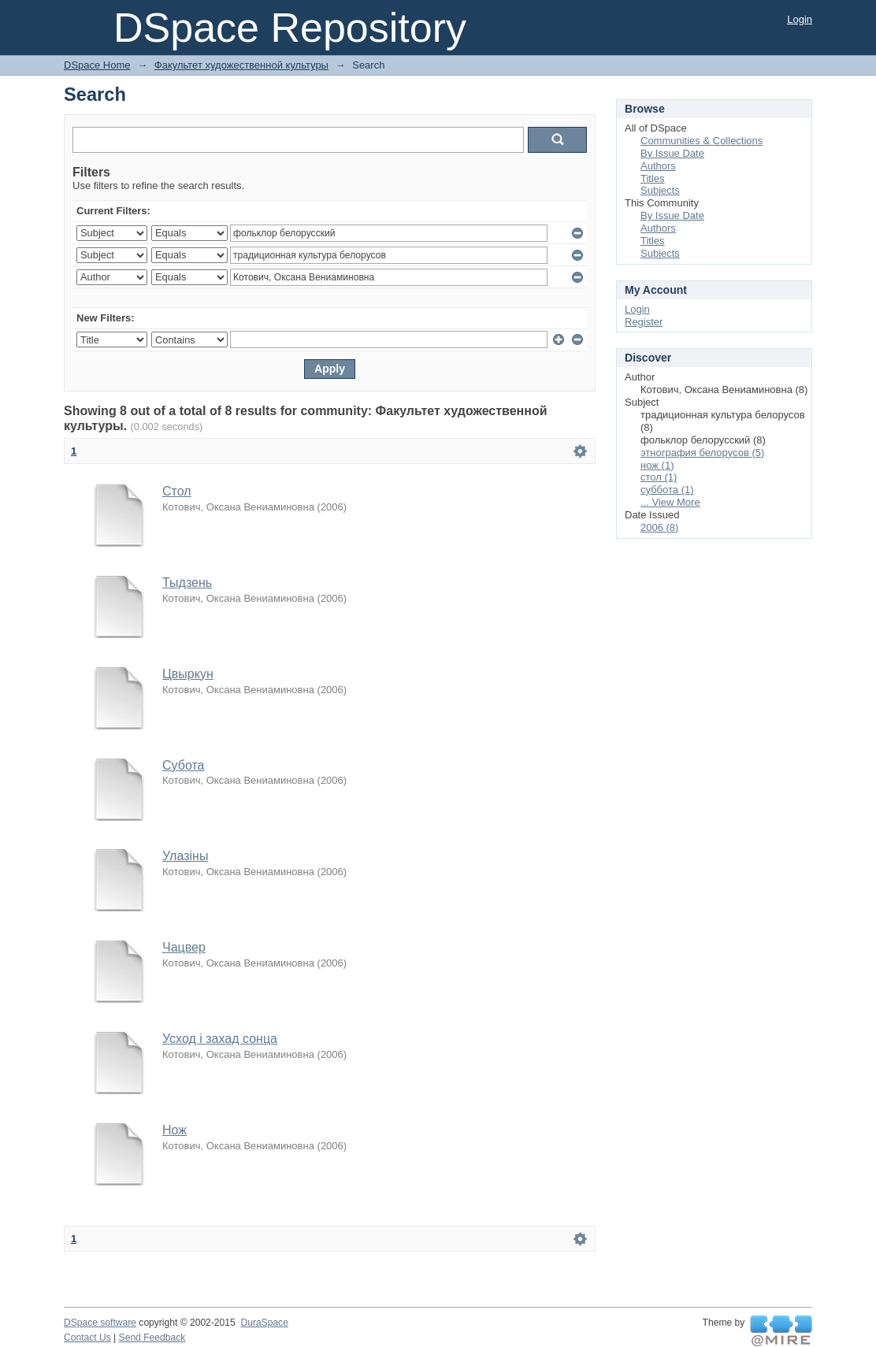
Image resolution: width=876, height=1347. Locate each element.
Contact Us (87, 1337)
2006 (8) (659, 527)
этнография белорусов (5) (702, 452)
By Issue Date (672, 153)
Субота (183, 765)
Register (644, 322)
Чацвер (184, 947)
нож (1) (657, 465)
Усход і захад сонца (219, 1038)
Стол (176, 491)
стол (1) (658, 477)
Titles (652, 178)
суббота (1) (667, 489)
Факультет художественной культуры (241, 65)
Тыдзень (187, 582)
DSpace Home (97, 65)
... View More (670, 502)
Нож (174, 1130)
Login (799, 19)
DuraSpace (264, 1322)
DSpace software (100, 1322)
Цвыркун (187, 674)
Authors (658, 166)
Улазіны (185, 856)
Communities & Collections (701, 141)
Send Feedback (152, 1337)
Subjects (660, 190)
